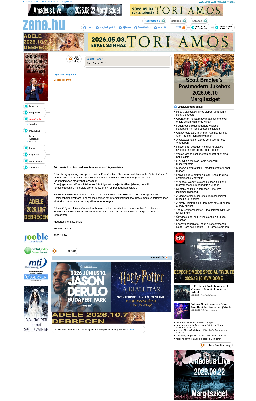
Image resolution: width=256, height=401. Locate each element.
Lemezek (33, 106)
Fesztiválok (142, 27)
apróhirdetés (159, 257)
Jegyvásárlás (35, 119)
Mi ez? (32, 141)
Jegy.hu (33, 124)
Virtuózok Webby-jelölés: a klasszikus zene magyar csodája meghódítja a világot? (201, 183)
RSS (180, 27)
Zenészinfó (34, 167)
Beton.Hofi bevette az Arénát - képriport (195, 322)
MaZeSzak (34, 131)
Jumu (131, 329)
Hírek (88, 27)
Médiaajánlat (88, 329)
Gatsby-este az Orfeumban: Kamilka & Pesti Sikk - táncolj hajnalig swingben (201, 134)
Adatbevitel (34, 139)
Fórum (32, 148)
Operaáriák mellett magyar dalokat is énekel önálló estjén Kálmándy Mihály (201, 120)
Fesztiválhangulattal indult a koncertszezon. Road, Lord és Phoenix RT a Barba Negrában (202, 225)
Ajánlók (125, 27)
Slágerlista (34, 154)
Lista (31, 136)
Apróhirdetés (35, 161)
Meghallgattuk (106, 27)
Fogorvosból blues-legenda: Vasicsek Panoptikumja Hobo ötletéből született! (198, 127)
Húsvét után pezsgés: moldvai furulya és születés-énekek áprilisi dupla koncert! (199, 148)
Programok (34, 112)
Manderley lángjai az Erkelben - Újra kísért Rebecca (201, 335)
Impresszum (74, 329)
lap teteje (72, 251)
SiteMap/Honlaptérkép (107, 329)
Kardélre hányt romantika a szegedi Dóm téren (198, 339)
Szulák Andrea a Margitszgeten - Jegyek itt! (48, 1)
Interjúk (160, 27)
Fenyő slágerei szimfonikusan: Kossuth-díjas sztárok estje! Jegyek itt (202, 176)
